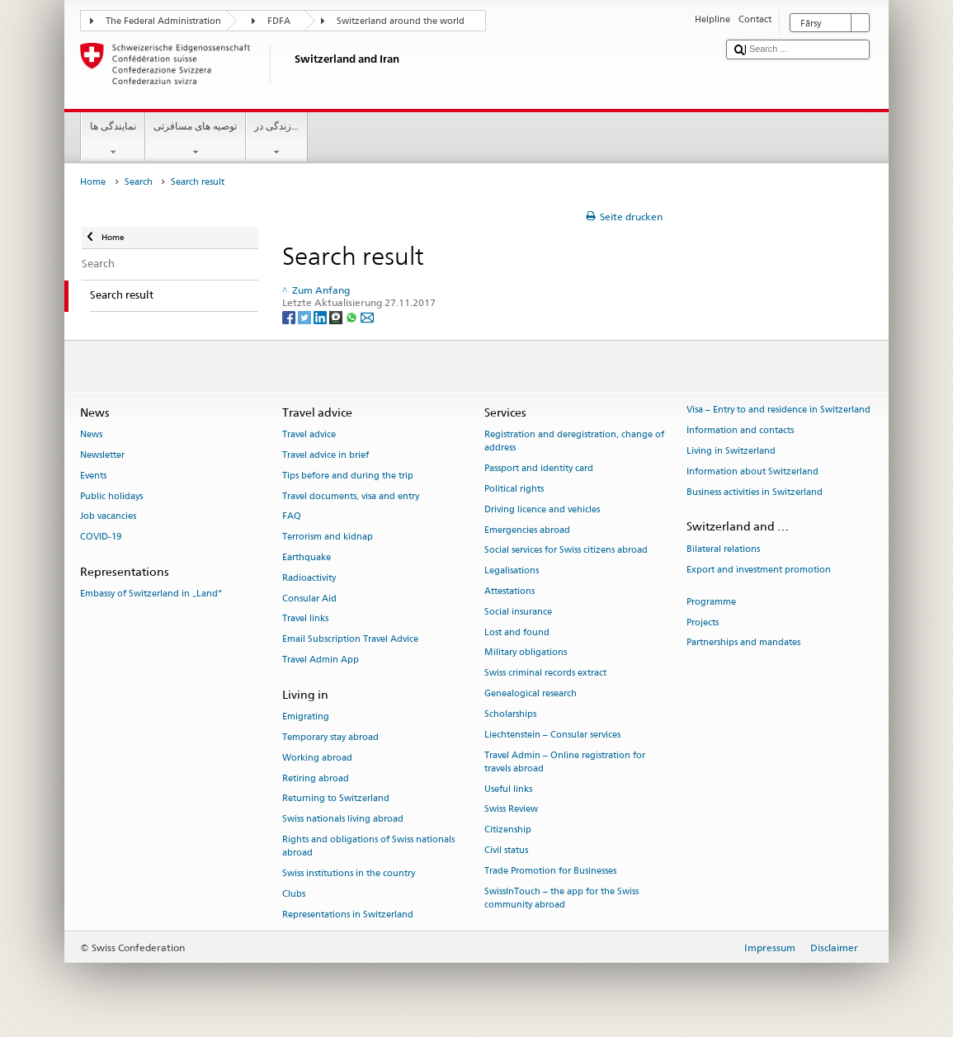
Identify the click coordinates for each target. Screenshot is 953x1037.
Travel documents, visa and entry (350, 496)
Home (93, 182)
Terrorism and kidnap (327, 537)
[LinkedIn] (321, 316)
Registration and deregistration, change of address (574, 442)
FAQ (291, 516)
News (91, 435)
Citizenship (507, 830)
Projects (702, 622)
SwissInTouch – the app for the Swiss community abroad (561, 898)
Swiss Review (511, 809)
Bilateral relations (723, 549)
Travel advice (309, 435)
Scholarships (510, 714)
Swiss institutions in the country (348, 873)
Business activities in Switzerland (754, 492)
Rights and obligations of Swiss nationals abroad (368, 846)
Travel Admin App (320, 660)
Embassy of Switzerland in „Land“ (151, 594)
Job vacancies (108, 516)
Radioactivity (309, 578)
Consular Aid (309, 598)
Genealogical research (530, 694)
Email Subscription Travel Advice (350, 639)
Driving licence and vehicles (542, 509)
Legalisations (511, 571)
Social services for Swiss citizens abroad (566, 550)
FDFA (278, 21)
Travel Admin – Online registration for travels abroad (564, 762)
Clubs (293, 894)
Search (139, 182)
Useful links (508, 789)
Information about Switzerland (752, 471)
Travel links (305, 619)
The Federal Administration (163, 21)
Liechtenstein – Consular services (552, 734)
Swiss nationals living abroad (342, 819)
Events (93, 475)
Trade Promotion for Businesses (550, 870)
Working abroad (317, 757)
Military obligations (525, 653)
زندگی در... (277, 139)
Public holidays (111, 496)
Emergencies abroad (527, 530)
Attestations (509, 591)
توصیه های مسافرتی (195, 139)
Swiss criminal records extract (545, 673)
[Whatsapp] (353, 316)
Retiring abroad (315, 778)
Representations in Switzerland (347, 914)
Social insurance (518, 611)
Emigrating (305, 717)
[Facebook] (290, 316)
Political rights (514, 488)
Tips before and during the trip (347, 475)
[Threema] (337, 316)
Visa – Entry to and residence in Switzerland (778, 410)
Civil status (506, 850)
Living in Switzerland (731, 450)
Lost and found (517, 632)
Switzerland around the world (401, 21)
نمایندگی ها (113, 139)
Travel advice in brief (325, 455)
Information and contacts (740, 431)
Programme (711, 601)
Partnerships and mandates (743, 643)
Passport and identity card (538, 469)
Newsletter (102, 455)
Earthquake (306, 557)
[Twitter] (306, 316)
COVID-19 (100, 537)
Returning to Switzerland (335, 799)
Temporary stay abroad (330, 737)
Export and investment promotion (758, 569)
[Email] (367, 316)
